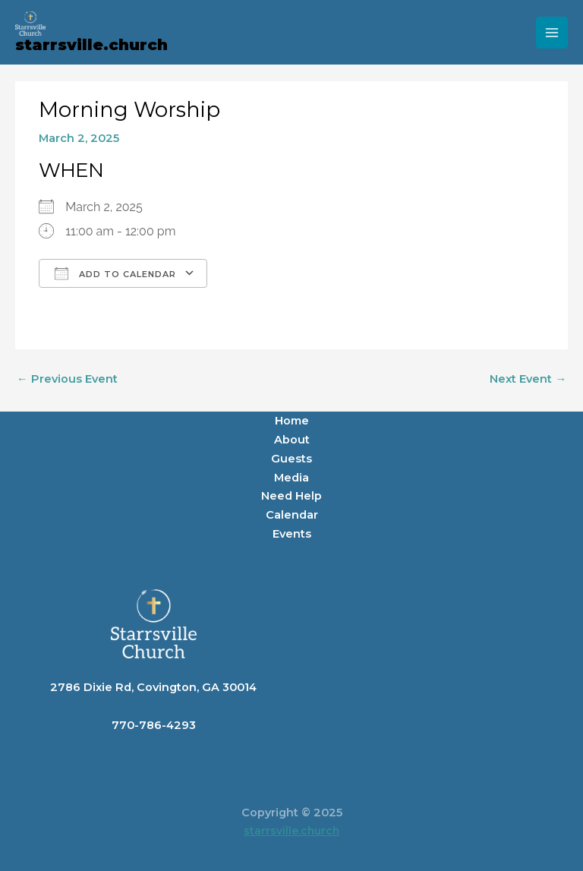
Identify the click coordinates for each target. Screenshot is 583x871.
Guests (291, 458)
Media (291, 477)
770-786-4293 (154, 725)
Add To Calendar (115, 273)
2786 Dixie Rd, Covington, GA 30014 (153, 687)
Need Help (291, 496)
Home (292, 421)
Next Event (528, 379)
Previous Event (67, 379)
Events (292, 534)
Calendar (292, 515)
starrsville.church (91, 45)
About (292, 440)
